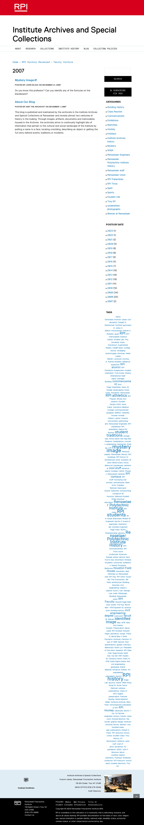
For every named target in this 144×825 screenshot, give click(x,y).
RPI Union (121, 577)
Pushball (118, 758)
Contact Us (29, 815)
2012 (110, 279)
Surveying (118, 480)
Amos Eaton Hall (116, 439)
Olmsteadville (116, 705)
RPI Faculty (114, 600)
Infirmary (127, 645)
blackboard (118, 465)
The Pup (120, 605)
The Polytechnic (118, 579)
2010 (110, 288)
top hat (114, 656)
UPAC (118, 404)
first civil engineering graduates (120, 664)
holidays (111, 133)
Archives (117, 639)
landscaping (118, 390)
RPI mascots (119, 760)
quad (116, 334)
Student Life (113, 196)
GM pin (111, 619)
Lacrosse (118, 359)
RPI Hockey (113, 709)
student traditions (117, 434)
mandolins (120, 571)
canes (124, 319)
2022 (110, 235)
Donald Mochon (119, 719)
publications (115, 730)
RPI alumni (118, 365)
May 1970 (121, 622)
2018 (110, 252)
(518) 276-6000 (31, 812)
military (124, 670)
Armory (116, 716)
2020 (110, 243)
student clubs (119, 735)
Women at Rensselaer (118, 213)
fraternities (116, 387)
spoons (112, 683)
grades (119, 645)
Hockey (111, 129)
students (125, 460)
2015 (110, 266)
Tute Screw (119, 373)
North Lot (118, 647)
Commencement (115, 115)
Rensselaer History (119, 454)
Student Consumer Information (71, 805)
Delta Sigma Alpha (118, 661)
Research (31, 48)
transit (118, 683)
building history (117, 610)
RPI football (117, 631)
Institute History (68, 48)
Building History (115, 107)
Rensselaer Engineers (118, 154)
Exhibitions (112, 120)
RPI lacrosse (117, 733)
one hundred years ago (118, 727)
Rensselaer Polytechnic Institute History (118, 162)
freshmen (115, 491)
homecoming (125, 491)
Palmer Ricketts (115, 362)
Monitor (123, 724)
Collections (47, 48)
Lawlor (118, 418)
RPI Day (112, 577)
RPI (122, 333)
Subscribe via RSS (118, 92)
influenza (116, 670)
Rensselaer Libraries (116, 474)
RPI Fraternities (115, 179)
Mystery (111, 145)
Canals (123, 716)
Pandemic (115, 393)
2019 (110, 248)
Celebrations (118, 441)
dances (121, 642)
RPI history (118, 677)
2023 (110, 230)
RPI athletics (116, 395)
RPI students (116, 513)
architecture (117, 582)
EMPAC (118, 413)
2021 (110, 239)
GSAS (119, 749)
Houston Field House (119, 569)
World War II (116, 636)
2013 (110, 274)
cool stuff (115, 468)
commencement (121, 382)
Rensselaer (125, 393)
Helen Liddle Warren (118, 356)
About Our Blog (25, 102)
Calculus (125, 639)
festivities (112, 124)
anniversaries (119, 482)
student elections (118, 763)
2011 (109, 283)
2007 (110, 301)
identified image (118, 620)
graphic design (117, 722)
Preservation (118, 628)
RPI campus (120, 475)
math (115, 593)
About (18, 48)
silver (118, 460)
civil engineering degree (117, 612)
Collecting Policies (105, 48)
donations (119, 747)
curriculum (118, 616)
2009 (110, 292)
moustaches (116, 330)
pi (117, 574)
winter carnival (119, 557)
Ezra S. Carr (118, 590)
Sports (110, 192)
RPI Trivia (112, 183)
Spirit (110, 188)
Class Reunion (114, 111)
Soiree (113, 605)
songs (122, 633)
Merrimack (109, 647)
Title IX (92, 802)
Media (68, 802)
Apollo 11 (118, 521)
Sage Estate (118, 653)
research (119, 650)
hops (117, 529)
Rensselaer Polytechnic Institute (119, 504)
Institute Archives (118, 702)
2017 (109, 257)
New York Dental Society (118, 625)
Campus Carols (115, 658)
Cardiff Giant (117, 348)
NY (129, 670)
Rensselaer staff (115, 170)
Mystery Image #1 (26, 80)
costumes (117, 562)
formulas (121, 353)
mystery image (119, 448)
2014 (110, 270)
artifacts (121, 741)
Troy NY (111, 201)
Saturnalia (119, 711)
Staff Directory (94, 791)
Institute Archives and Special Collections (64, 34)
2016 (110, 261)
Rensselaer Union (116, 174)
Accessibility (95, 805)
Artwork (117, 319)
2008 (110, 296)
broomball (119, 560)
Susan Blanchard (114, 518)
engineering (111, 444)
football (118, 325)
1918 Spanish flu (117, 607)
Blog (86, 48)
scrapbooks (119, 370)
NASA (110, 150)
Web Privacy (79, 802)
